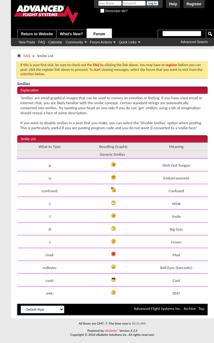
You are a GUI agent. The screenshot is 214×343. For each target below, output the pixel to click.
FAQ (41, 42)
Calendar (55, 42)
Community (74, 42)
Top (201, 308)
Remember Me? (113, 11)
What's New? (71, 34)
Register (194, 4)
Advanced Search (194, 42)
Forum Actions (101, 42)
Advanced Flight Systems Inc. (157, 308)
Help (173, 4)
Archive (190, 308)
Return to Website (37, 34)
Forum (99, 34)
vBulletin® (112, 331)
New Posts (27, 42)
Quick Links (128, 42)
